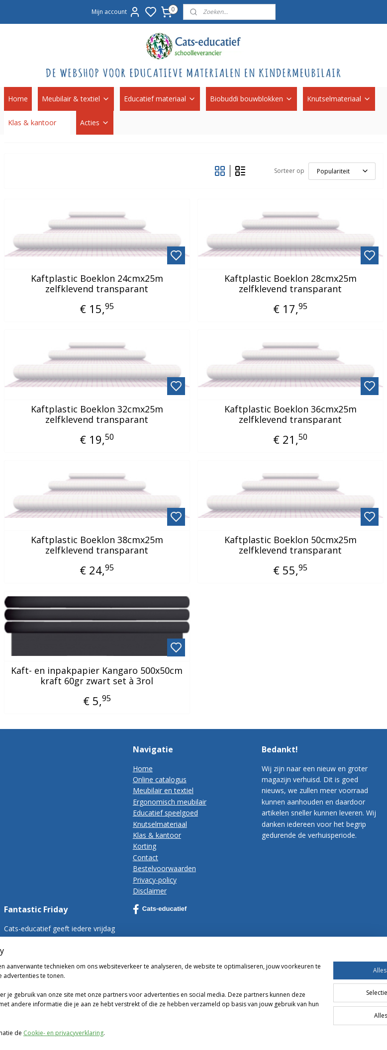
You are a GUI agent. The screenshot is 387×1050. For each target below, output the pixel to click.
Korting (144, 846)
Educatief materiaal (160, 98)
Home (18, 98)
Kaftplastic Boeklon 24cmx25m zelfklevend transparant (97, 284)
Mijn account (116, 12)
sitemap (291, 1032)
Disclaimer (150, 890)
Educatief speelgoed (165, 812)
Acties (94, 122)
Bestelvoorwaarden (164, 868)
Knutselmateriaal (339, 98)
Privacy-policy (155, 880)
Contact (145, 857)
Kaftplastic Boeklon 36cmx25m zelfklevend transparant (290, 414)
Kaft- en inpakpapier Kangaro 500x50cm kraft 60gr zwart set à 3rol (97, 676)
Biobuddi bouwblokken (251, 98)
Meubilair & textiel (76, 98)
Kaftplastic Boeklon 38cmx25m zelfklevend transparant (97, 545)
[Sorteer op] (342, 171)
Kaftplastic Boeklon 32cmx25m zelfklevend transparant (97, 414)
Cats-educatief (160, 909)
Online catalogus (160, 779)
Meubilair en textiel (163, 790)
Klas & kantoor (37, 122)
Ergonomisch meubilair (169, 802)
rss (312, 1032)
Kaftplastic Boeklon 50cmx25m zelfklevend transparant (290, 545)
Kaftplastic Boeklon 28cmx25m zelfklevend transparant (290, 284)
